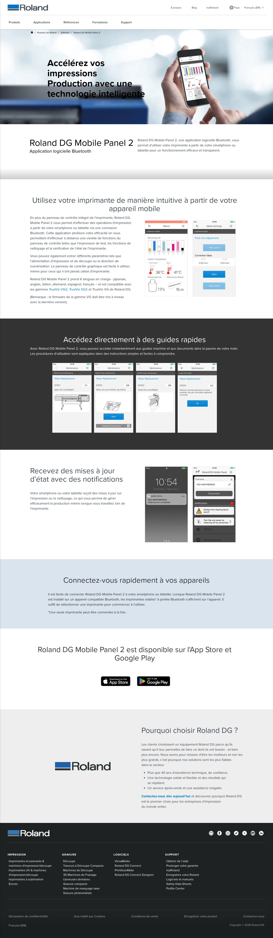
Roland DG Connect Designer (134, 875)
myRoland (173, 870)
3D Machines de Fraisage (79, 875)
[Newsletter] (211, 832)
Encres (13, 884)
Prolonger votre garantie (182, 865)
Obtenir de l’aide (177, 861)
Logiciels (121, 854)
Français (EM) (17, 925)
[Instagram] (228, 832)
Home (32, 32)
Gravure (69, 854)
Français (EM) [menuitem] (254, 7)
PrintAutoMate (124, 870)
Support (172, 854)
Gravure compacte (75, 884)
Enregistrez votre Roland (182, 875)
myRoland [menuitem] (212, 7)
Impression (17, 854)
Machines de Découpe (78, 870)
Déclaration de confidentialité (28, 916)
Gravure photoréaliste (77, 893)
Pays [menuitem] (237, 7)
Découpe (69, 861)
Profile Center (175, 888)
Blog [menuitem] (194, 7)
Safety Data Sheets (178, 884)
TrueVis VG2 (58, 289)
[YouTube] (253, 832)
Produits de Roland (46, 32)
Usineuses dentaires (76, 879)
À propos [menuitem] (178, 7)
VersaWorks (122, 861)
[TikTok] (236, 832)
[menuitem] (16, 22)
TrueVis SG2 (78, 289)
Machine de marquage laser (81, 888)
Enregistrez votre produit (200, 916)
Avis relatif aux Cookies (89, 916)
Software (65, 32)
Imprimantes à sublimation (26, 879)
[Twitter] (244, 832)
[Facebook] (219, 832)
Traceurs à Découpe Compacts (83, 865)
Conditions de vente (144, 916)
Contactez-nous (253, 916)
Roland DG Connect (128, 865)
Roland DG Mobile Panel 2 (87, 32)
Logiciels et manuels (179, 879)
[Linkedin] (261, 832)
